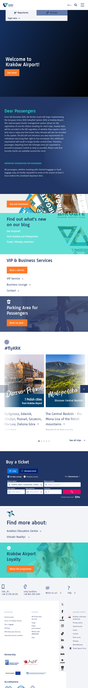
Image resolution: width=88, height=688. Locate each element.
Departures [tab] (21, 12)
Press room (77, 637)
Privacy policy (77, 623)
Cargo (34, 623)
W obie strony (16, 477)
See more (11, 72)
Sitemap (75, 641)
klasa (66, 476)
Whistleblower (78, 645)
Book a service (17, 270)
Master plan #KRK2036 (36, 633)
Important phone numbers (13, 635)
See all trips (75, 440)
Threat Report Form (79, 648)
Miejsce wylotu (12, 481)
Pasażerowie (47, 488)
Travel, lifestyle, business (20, 241)
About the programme (20, 569)
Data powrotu (30, 488)
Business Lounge (17, 284)
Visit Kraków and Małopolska (22, 236)
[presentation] (4, 389)
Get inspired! (13, 231)
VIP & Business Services (12, 632)
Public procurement (36, 627)
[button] (39, 441)
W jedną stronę (32, 477)
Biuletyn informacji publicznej (79, 617)
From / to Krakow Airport (13, 621)
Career (75, 630)
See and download (19, 204)
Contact (11, 290)
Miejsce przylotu (49, 481)
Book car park (16, 322)
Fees (33, 638)
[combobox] (68, 5)
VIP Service (13, 278)
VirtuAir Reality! (16, 537)
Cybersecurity (77, 626)
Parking (7, 628)
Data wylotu (11, 488)
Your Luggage (9, 624)
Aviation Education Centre (22, 531)
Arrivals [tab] (52, 12)
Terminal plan (9, 617)
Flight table (12, 18)
